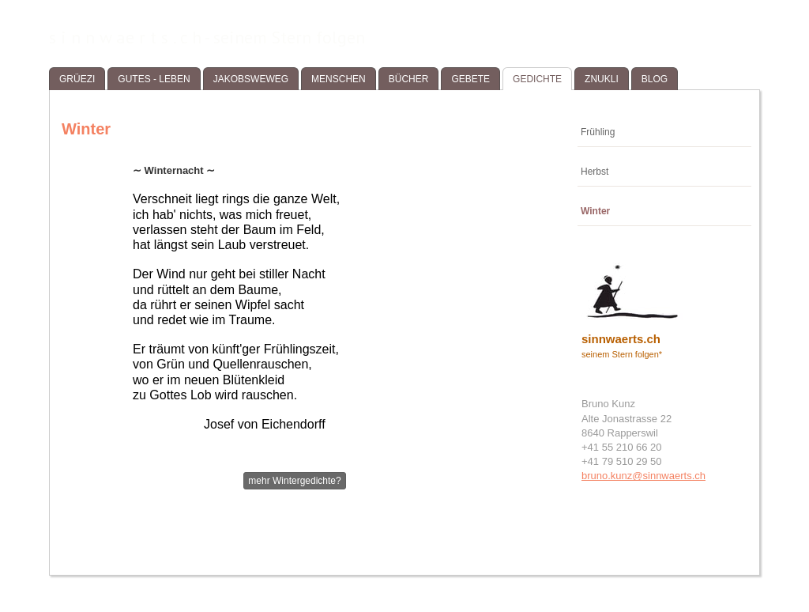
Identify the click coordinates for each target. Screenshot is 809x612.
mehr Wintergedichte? (294, 480)
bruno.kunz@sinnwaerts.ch (643, 476)
